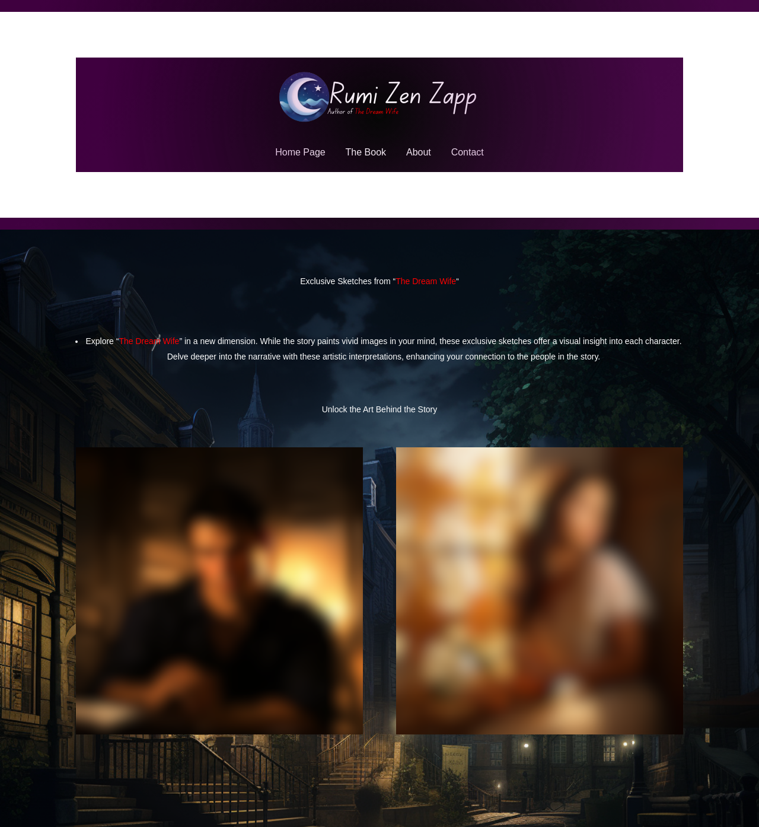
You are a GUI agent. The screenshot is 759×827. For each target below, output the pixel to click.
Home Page (300, 152)
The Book (366, 152)
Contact (467, 152)
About (418, 152)
